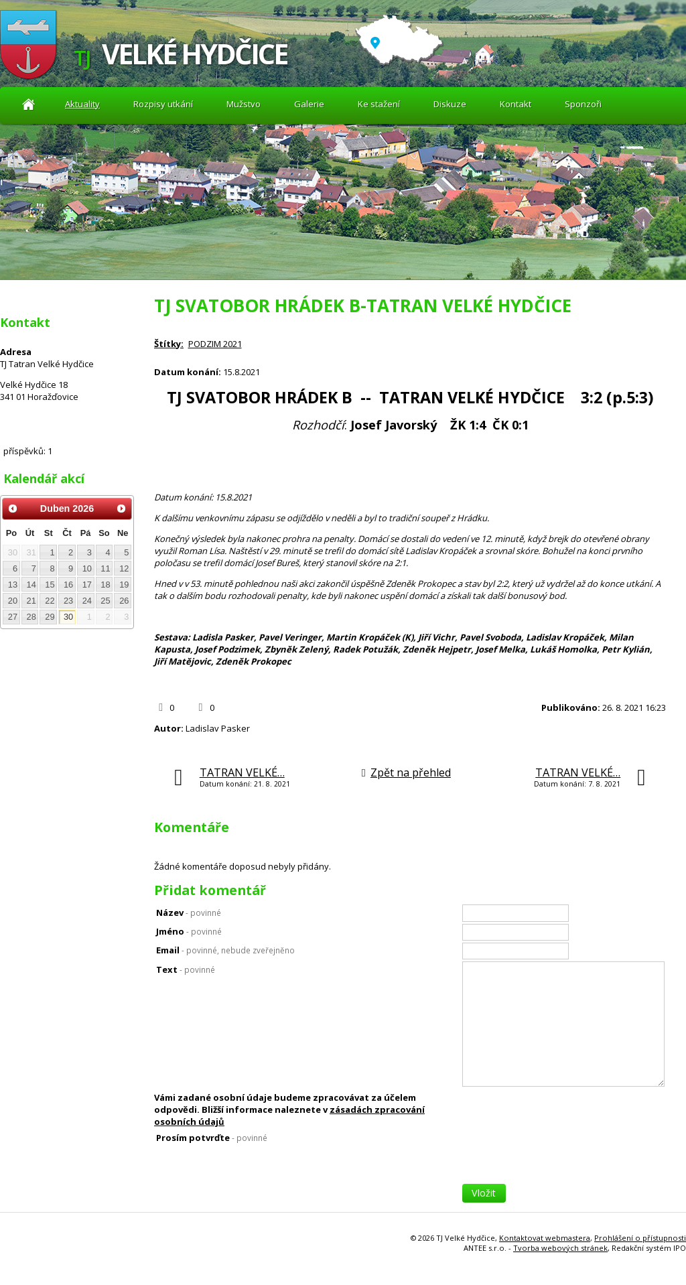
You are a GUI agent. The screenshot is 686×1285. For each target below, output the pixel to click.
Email (225, 950)
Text (185, 969)
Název (188, 912)
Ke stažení (379, 104)
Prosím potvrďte (211, 1138)
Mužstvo (243, 104)
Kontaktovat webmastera (544, 1238)
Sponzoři (583, 104)
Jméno (189, 931)
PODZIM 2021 (215, 344)
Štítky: (169, 344)
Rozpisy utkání (163, 104)
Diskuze (449, 104)
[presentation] (564, 1158)
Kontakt (515, 104)
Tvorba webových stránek (560, 1248)
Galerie (309, 104)
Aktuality (28, 104)
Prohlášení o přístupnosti (640, 1238)
